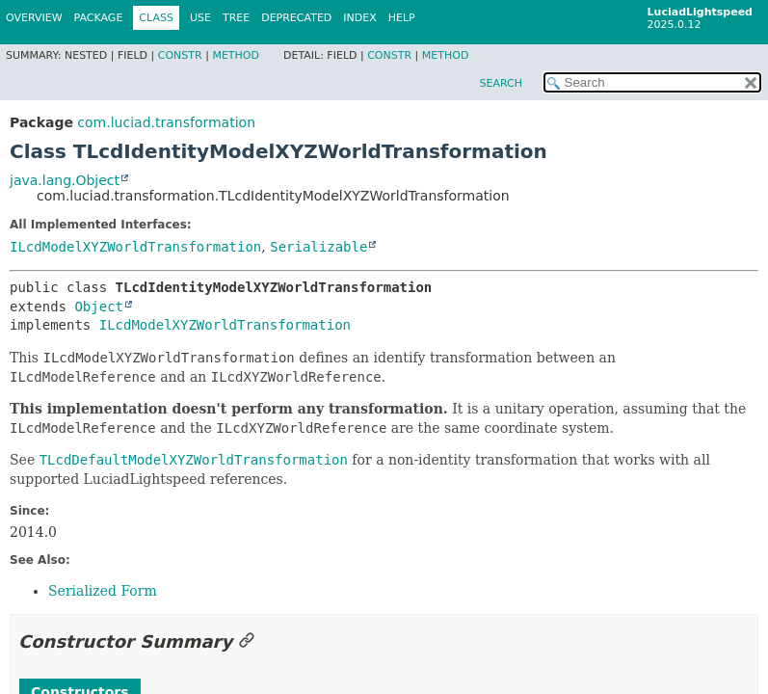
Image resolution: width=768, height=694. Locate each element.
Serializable (318, 246)
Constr (180, 55)
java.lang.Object (64, 180)
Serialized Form (102, 591)
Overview (34, 18)
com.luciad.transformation (166, 122)
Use (200, 18)
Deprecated (296, 18)
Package (98, 18)
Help (401, 18)
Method (235, 55)
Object (98, 306)
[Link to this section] (246, 641)
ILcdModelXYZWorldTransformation (135, 246)
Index (359, 18)
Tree (236, 18)
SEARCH (500, 83)
